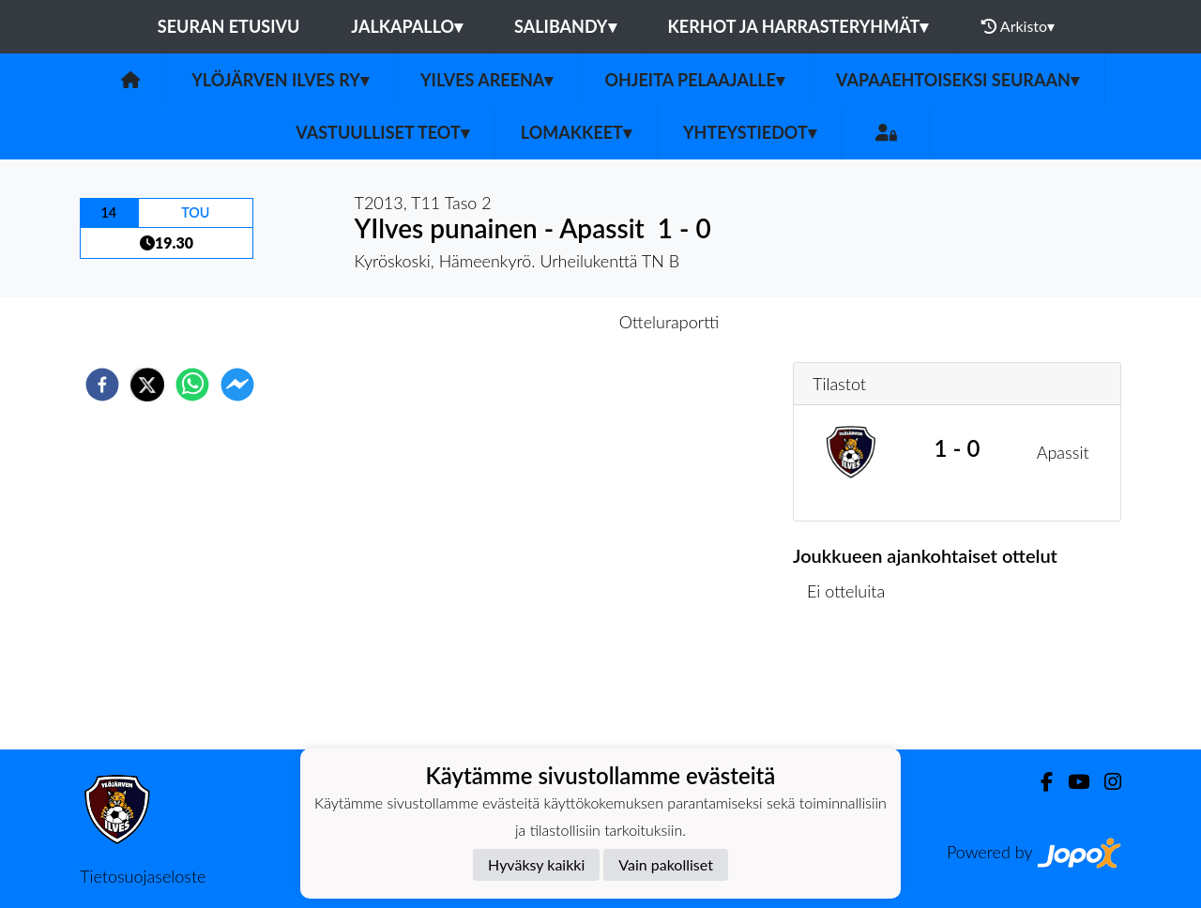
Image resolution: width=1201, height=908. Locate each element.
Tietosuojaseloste (142, 876)
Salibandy (565, 26)
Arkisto (1018, 26)
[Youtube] (1071, 782)
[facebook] (102, 384)
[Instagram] (1105, 782)
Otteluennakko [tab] (535, 321)
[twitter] (147, 384)
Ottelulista (853, 686)
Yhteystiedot (749, 132)
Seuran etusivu (229, 26)
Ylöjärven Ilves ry (280, 79)
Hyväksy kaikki (536, 864)
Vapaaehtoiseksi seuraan (957, 79)
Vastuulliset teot (382, 132)
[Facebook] (1039, 782)
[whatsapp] (192, 384)
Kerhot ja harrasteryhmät (798, 26)
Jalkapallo (407, 26)
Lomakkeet (576, 132)
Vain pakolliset (665, 864)
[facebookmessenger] (237, 384)
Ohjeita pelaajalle (694, 79)
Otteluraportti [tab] (669, 321)
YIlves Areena (486, 79)
